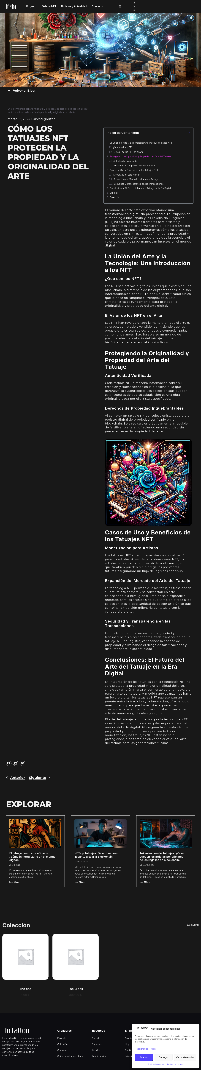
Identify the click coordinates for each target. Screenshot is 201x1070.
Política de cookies (156, 1064)
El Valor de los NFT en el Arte (129, 150)
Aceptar (143, 1057)
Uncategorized (44, 117)
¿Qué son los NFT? (122, 145)
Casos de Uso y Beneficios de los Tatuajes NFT (134, 168)
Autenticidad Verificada (125, 159)
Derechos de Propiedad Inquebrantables (134, 164)
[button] (189, 131)
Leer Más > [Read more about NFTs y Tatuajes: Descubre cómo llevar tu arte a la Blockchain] (79, 880)
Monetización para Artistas (127, 173)
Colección (115, 196)
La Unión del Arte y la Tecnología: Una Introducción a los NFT (140, 141)
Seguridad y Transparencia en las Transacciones (138, 182)
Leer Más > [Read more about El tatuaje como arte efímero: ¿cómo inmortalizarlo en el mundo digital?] (14, 881)
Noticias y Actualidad (101, 5)
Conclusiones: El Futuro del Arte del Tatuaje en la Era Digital (140, 186)
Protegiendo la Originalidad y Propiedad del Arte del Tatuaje (140, 155)
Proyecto (58, 5)
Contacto (124, 5)
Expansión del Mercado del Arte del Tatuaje (136, 177)
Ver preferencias (185, 1057)
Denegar (163, 1057)
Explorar (114, 191)
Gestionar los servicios (146, 1049)
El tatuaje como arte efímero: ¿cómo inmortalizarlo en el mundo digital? (32, 855)
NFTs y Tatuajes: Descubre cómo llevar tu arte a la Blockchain (96, 853)
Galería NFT (76, 5)
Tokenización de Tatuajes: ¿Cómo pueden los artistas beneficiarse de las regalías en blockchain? (162, 855)
